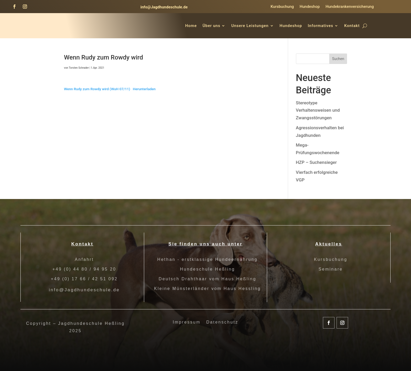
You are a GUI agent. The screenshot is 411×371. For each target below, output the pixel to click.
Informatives (320, 25)
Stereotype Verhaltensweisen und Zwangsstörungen (318, 110)
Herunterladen (144, 89)
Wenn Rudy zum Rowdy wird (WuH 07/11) (97, 89)
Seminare (330, 269)
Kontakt (352, 25)
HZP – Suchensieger (316, 162)
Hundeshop (310, 7)
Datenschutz (222, 322)
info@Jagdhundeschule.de (164, 7)
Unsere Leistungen (249, 25)
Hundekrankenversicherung (350, 7)
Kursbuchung (282, 7)
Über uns (211, 25)
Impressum (187, 322)
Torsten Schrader (79, 67)
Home (191, 25)
